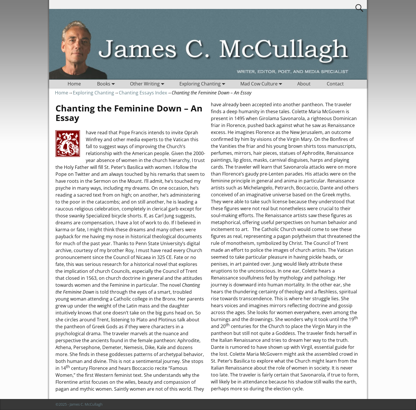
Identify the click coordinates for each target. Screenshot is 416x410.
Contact (335, 84)
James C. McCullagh (86, 404)
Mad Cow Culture (262, 84)
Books (107, 84)
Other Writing (148, 84)
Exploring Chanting (203, 84)
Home (74, 84)
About (304, 84)
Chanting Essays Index (143, 93)
